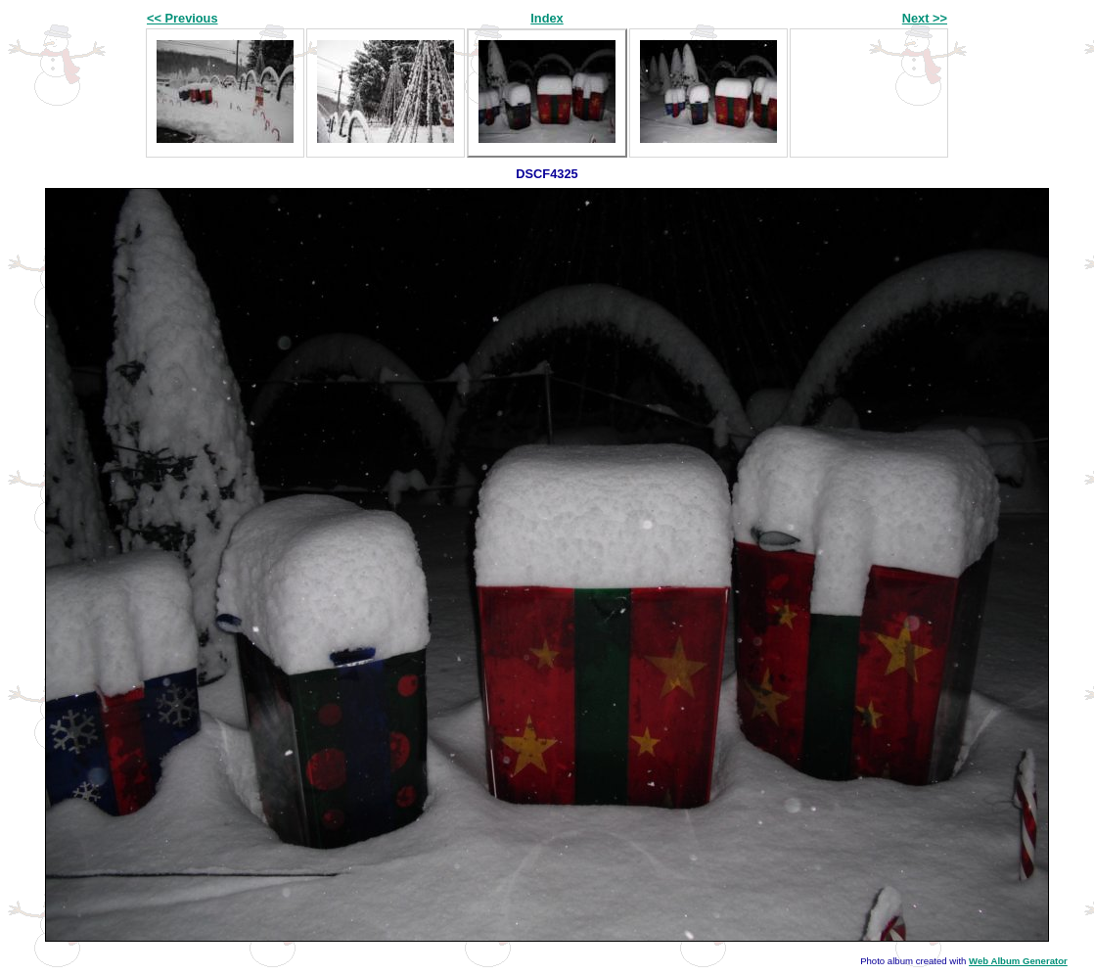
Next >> (924, 18)
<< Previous (182, 18)
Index (546, 18)
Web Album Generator (1018, 960)
